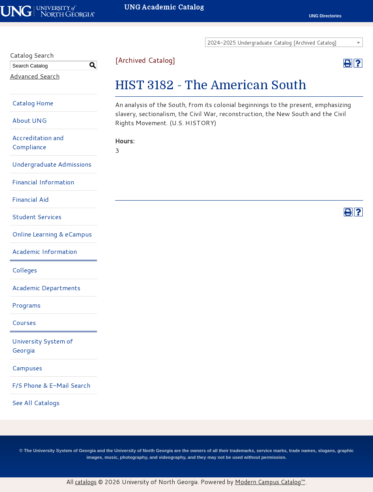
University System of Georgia (42, 345)
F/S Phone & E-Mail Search (51, 385)
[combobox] (284, 42)
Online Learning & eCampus (52, 233)
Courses (24, 322)
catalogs (86, 481)
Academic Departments (46, 287)
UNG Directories (325, 15)
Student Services (37, 216)
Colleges (24, 269)
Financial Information (43, 181)
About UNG (29, 120)
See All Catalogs (36, 402)
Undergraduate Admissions (51, 164)
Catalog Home (32, 102)
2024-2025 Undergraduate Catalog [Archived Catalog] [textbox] (272, 42)
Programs (26, 305)
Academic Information (44, 251)
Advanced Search (35, 76)
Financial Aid (30, 199)
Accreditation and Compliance (38, 142)
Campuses (27, 367)
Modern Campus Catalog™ (270, 481)
